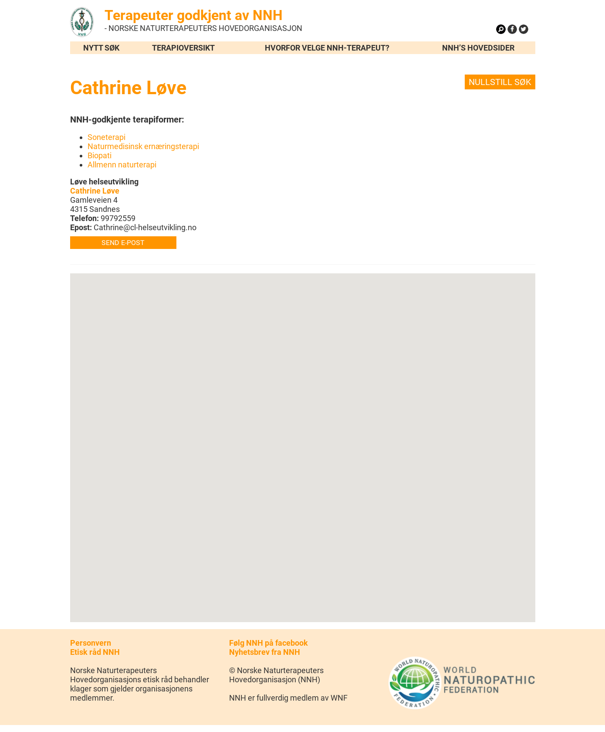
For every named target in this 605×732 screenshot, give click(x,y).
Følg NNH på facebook (268, 642)
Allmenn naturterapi (122, 164)
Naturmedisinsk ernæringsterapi (143, 146)
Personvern (90, 642)
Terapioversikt (183, 47)
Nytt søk (101, 47)
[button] (302, 440)
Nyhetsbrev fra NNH (264, 652)
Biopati (100, 155)
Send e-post (123, 242)
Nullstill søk (500, 82)
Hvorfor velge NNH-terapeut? (327, 47)
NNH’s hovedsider (478, 47)
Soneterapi (106, 137)
